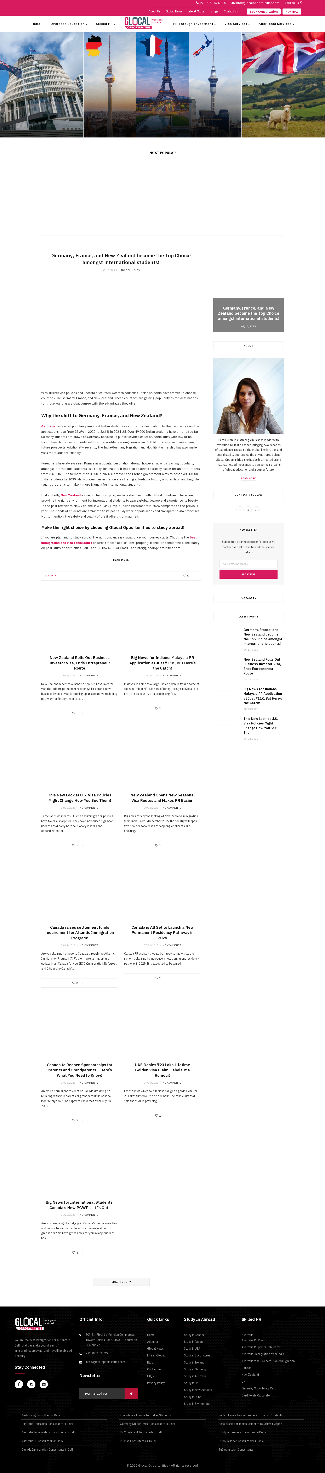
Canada (247, 1368)
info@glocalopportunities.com (105, 1362)
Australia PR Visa (253, 1340)
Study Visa (99, 107)
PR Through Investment (193, 23)
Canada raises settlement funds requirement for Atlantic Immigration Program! (79, 932)
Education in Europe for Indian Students (145, 1415)
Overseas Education (67, 23)
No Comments (130, 270)
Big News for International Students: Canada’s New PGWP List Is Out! (80, 1205)
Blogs (214, 11)
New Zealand (71, 495)
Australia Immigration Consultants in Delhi (48, 1432)
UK (243, 1381)
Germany (48, 426)
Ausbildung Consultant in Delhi (41, 1415)
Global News (174, 11)
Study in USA (192, 1348)
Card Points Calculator (256, 1395)
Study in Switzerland (197, 1404)
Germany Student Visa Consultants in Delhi (147, 1424)
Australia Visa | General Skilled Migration (268, 1361)
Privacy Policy (156, 1383)
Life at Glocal (196, 11)
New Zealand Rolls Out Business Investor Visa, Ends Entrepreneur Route (79, 663)
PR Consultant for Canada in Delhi (141, 1432)
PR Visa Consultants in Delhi (137, 1441)
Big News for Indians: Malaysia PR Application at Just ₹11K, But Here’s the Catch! (162, 663)
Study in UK (191, 1383)
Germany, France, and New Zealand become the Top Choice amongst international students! (145, 118)
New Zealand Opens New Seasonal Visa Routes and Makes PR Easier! (162, 797)
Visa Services (236, 23)
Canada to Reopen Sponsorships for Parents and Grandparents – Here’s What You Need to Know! (79, 1070)
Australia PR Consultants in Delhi (42, 1441)
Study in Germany (195, 1369)
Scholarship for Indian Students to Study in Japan (250, 1424)
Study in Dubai (193, 1397)
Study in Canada (194, 1335)
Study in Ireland (194, 1362)
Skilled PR (104, 23)
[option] (162, 84)
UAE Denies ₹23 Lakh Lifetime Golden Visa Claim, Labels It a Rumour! (162, 1070)
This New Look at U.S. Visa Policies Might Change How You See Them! (79, 797)
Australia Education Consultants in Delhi (47, 1424)
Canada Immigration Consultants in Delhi (47, 1449)
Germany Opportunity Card (259, 1388)
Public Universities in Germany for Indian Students (250, 1415)
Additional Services (275, 23)
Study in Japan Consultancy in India (241, 1441)
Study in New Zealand (198, 1390)
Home (36, 23)
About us (153, 1342)
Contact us (231, 11)
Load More (121, 1281)
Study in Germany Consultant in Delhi (242, 1432)
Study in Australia (195, 1376)
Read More (225, 128)
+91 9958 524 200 (97, 1353)
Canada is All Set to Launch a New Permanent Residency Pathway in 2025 (162, 932)
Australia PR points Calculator (261, 1347)
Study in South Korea (197, 1355)
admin (52, 575)
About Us (154, 11)
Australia (247, 1335)
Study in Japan (193, 1342)
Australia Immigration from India (263, 1354)
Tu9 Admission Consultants (235, 1449)
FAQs (150, 1376)
